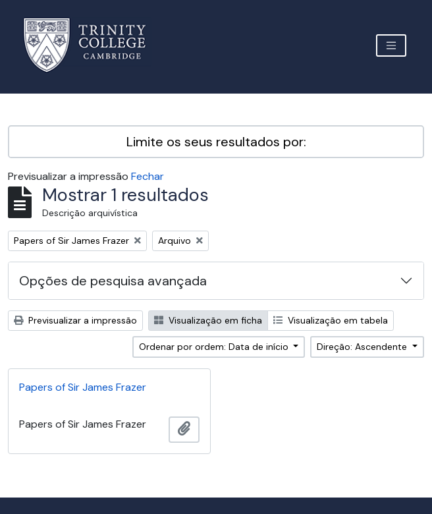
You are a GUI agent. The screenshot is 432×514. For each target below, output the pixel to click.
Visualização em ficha (208, 320)
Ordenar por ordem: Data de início (215, 347)
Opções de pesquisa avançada (113, 280)
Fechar (147, 176)
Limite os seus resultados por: (216, 141)
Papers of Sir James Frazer (82, 387)
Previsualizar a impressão (75, 320)
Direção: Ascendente (363, 347)
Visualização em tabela (330, 320)
